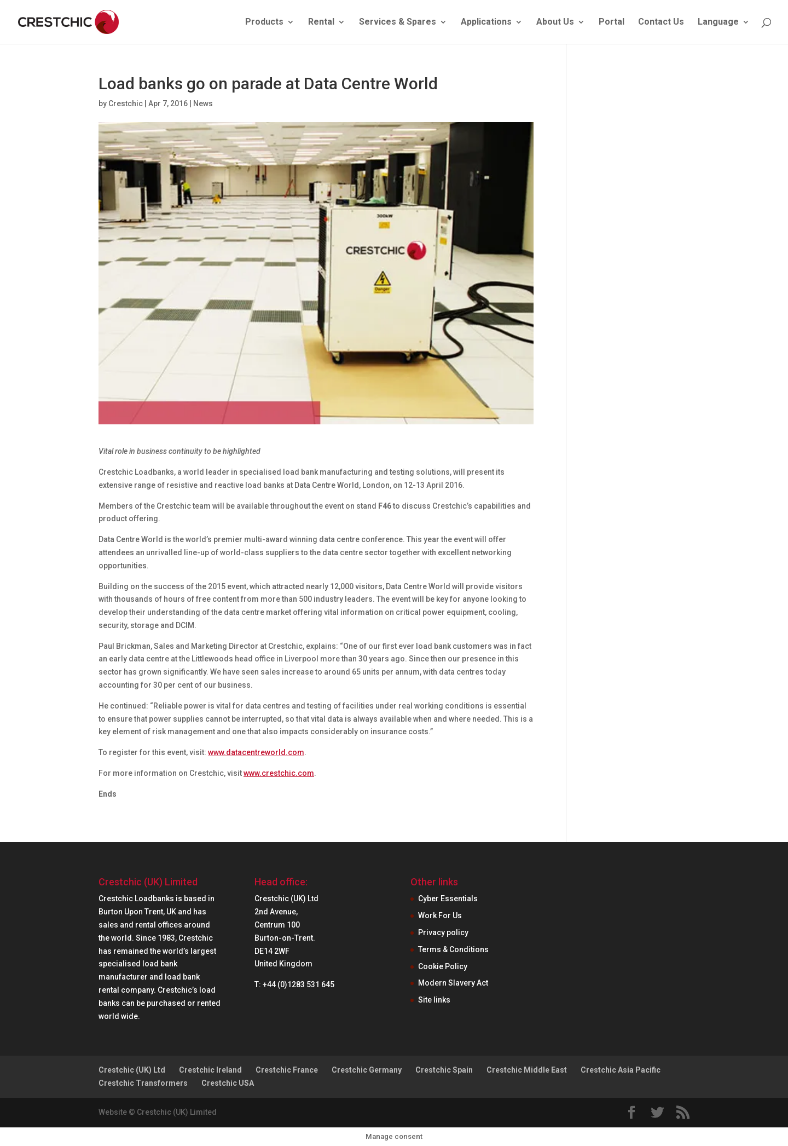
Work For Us (440, 915)
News (203, 103)
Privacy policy (443, 932)
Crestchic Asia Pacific (620, 1070)
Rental (321, 22)
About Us (555, 22)
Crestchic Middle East (526, 1070)
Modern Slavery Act (453, 982)
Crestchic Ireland (210, 1070)
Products (264, 22)
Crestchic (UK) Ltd (132, 1070)
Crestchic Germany (367, 1070)
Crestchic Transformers (143, 1083)
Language (718, 22)
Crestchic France (287, 1070)
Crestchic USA (227, 1083)
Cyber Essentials (448, 898)
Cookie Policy (442, 966)
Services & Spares (397, 22)
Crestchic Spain (444, 1070)
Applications (486, 22)
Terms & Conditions (453, 949)
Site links (434, 999)
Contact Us (661, 22)
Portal (611, 22)
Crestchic (125, 103)
